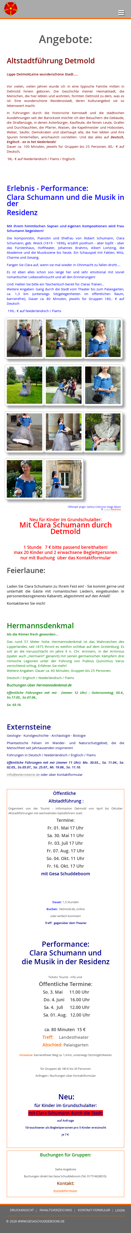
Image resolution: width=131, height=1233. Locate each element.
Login (120, 1210)
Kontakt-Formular (94, 1210)
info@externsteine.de (23, 774)
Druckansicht (22, 1210)
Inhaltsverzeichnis (56, 1210)
